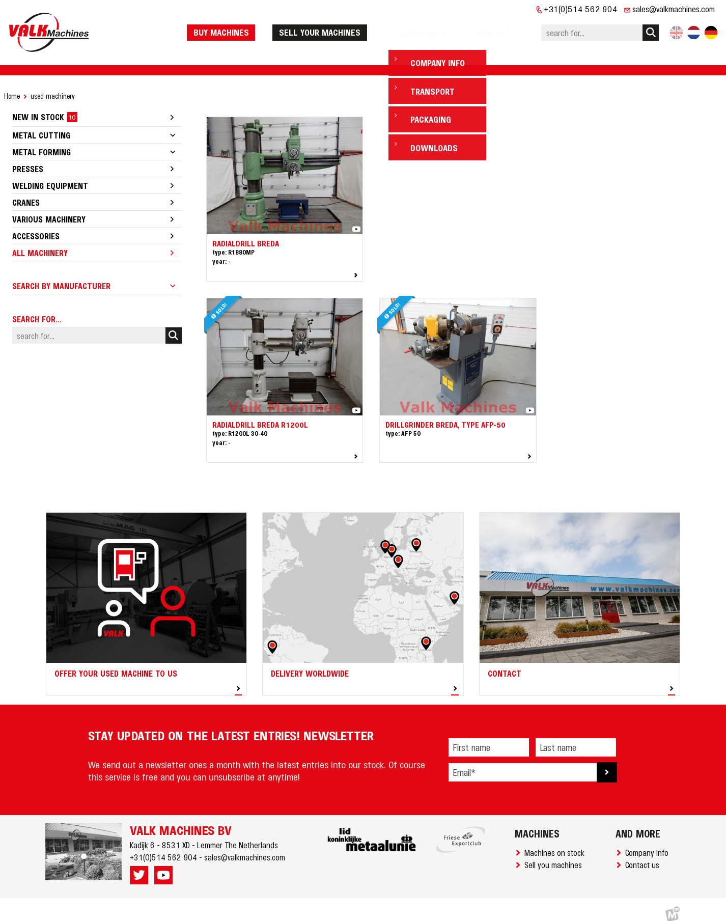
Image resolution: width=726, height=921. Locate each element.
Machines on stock (556, 842)
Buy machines (246, 27)
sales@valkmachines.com (673, 8)
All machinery (40, 243)
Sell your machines (345, 27)
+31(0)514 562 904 (581, 8)
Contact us (644, 855)
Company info (648, 842)
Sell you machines (555, 855)
